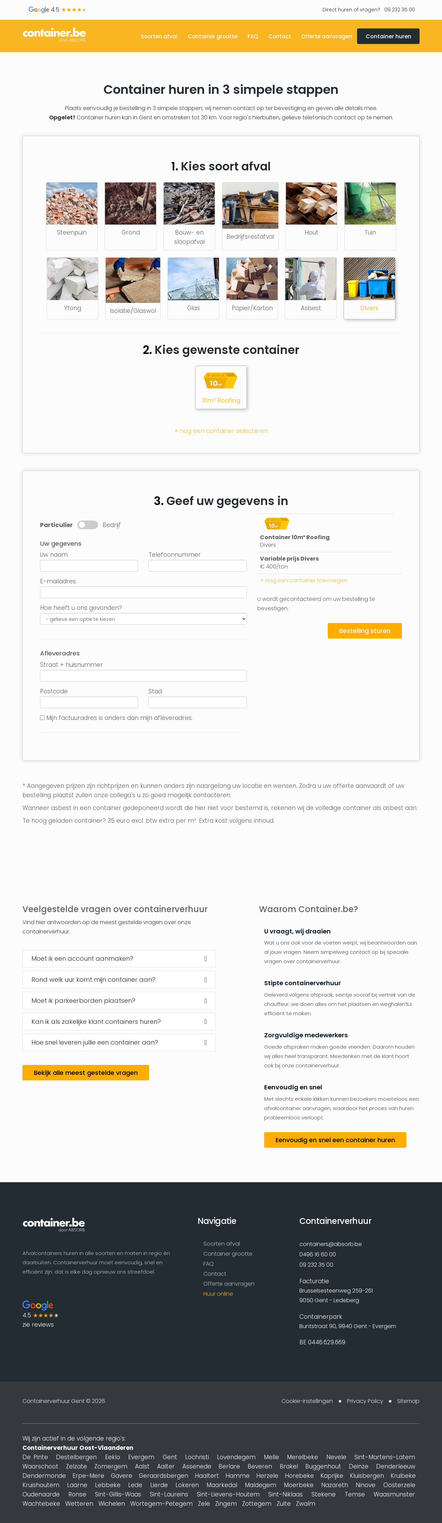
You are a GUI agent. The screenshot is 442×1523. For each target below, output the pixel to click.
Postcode (54, 691)
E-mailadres (58, 581)
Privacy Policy (365, 1401)
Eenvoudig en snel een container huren (335, 1140)
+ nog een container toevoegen (303, 580)
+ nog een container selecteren (221, 431)
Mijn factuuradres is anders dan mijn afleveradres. (119, 718)
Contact (279, 36)
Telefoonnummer (174, 555)
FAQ (253, 36)
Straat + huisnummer (71, 665)
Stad (155, 691)
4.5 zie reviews (40, 1315)
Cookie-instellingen (307, 1401)
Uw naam (54, 555)
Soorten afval (159, 36)
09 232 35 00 (399, 9)
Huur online (218, 1294)
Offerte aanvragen (326, 36)
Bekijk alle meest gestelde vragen (86, 1073)
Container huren (388, 36)
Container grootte (212, 36)
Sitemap (408, 1401)
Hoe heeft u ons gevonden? (81, 608)
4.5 (58, 10)
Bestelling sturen (365, 631)
